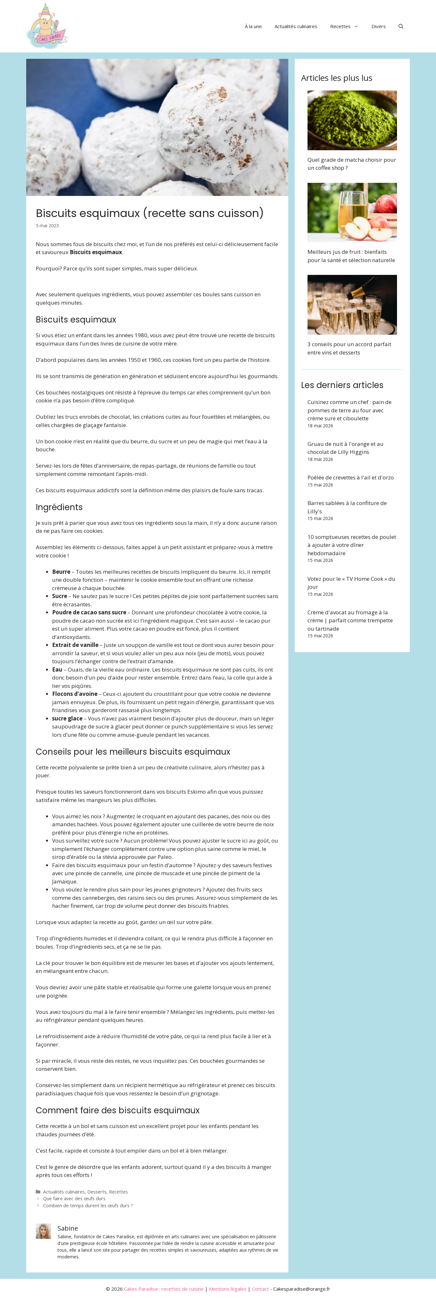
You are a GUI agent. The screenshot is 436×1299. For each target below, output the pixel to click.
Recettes (347, 26)
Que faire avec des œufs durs (74, 1198)
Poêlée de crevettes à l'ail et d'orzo (351, 477)
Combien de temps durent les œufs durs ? (88, 1205)
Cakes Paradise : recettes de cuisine (164, 1289)
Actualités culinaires (296, 26)
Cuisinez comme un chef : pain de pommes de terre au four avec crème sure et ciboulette (350, 410)
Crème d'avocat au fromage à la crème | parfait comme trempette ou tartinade (350, 620)
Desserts (96, 1192)
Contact (260, 1289)
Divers (378, 26)
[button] (401, 26)
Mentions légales (227, 1289)
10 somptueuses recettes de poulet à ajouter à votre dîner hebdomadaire (352, 545)
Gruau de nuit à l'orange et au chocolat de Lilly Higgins (346, 448)
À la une (253, 26)
